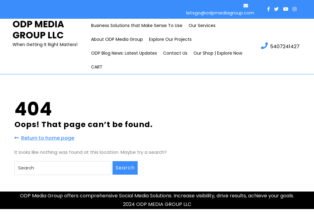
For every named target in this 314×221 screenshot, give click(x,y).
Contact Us (175, 53)
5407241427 (280, 46)
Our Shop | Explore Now (217, 53)
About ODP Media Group (117, 39)
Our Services (202, 25)
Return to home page (44, 138)
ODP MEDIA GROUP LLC (38, 30)
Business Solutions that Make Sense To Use (136, 25)
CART (96, 67)
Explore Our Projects (170, 39)
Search (125, 167)
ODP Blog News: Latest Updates (124, 53)
